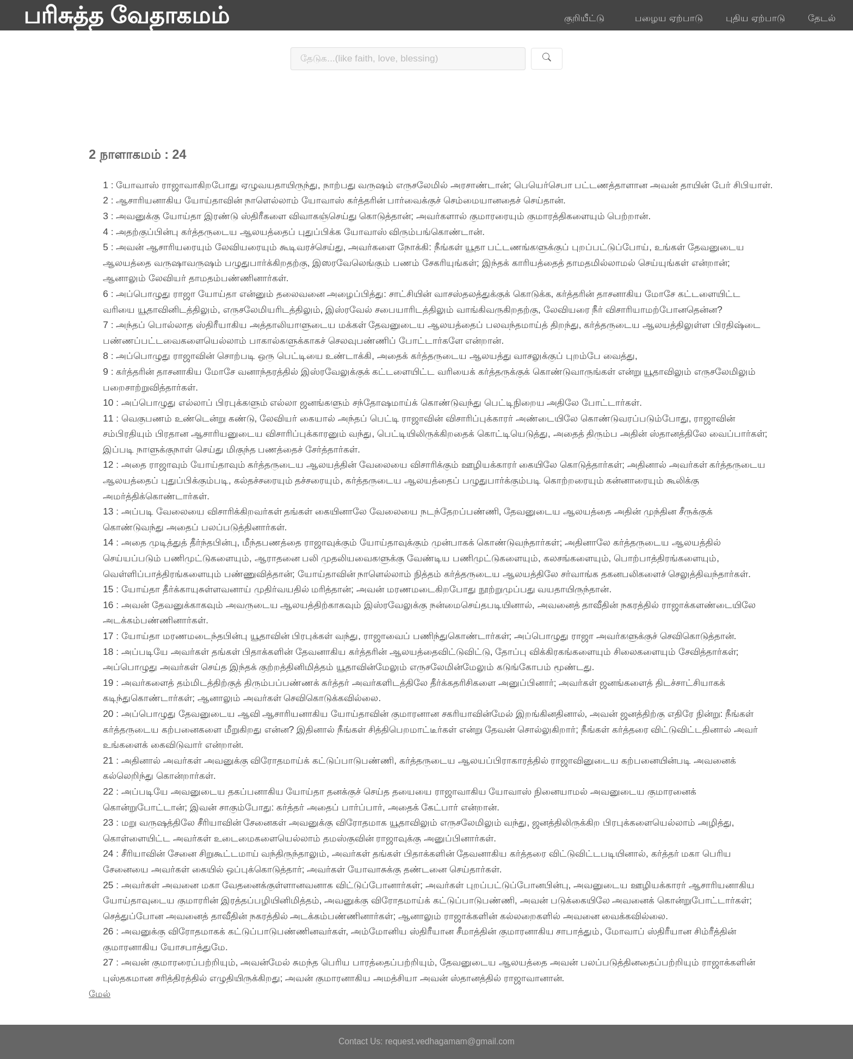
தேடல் (822, 18)
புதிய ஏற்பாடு (755, 18)
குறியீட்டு (588, 18)
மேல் (99, 993)
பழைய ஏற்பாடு (669, 18)
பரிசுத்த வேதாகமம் (126, 15)
